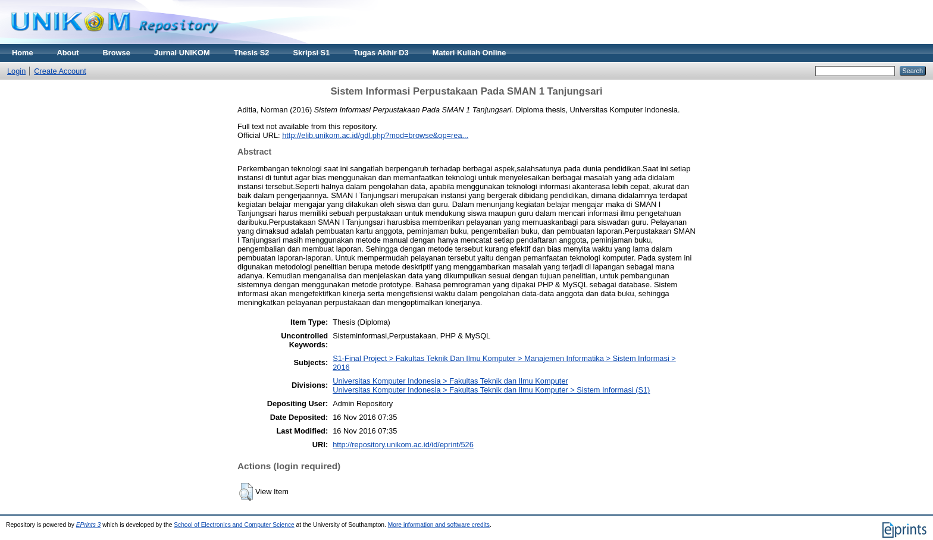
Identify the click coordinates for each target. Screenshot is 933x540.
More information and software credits (439, 525)
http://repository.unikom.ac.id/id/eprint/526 (403, 444)
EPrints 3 (88, 525)
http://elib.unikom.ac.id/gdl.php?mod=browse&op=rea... (375, 135)
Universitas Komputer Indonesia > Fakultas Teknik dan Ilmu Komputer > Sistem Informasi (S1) (491, 389)
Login (16, 71)
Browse (116, 52)
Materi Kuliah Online (469, 52)
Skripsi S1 (311, 52)
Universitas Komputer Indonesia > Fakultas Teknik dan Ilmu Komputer (450, 380)
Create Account (60, 71)
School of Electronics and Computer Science (234, 525)
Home (22, 52)
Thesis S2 (252, 52)
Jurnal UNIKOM (182, 52)
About (68, 52)
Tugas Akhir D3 (380, 52)
